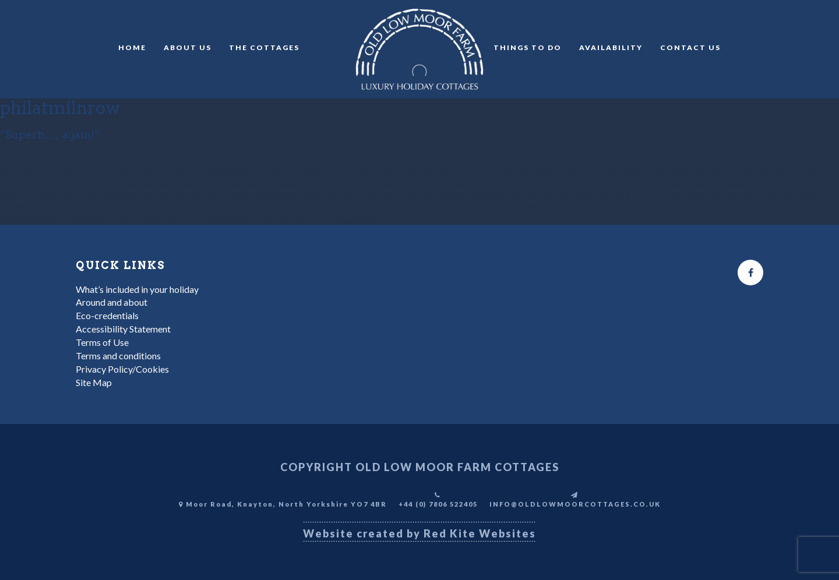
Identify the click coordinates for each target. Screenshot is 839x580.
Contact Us (690, 47)
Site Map (94, 382)
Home (132, 47)
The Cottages (264, 47)
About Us (187, 47)
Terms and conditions (118, 355)
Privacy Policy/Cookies (122, 368)
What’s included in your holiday (137, 289)
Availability (611, 47)
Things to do (527, 47)
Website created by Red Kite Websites (419, 533)
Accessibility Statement (123, 328)
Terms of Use (102, 342)
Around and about (111, 301)
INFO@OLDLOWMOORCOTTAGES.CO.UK (575, 504)
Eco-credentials (107, 315)
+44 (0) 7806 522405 (438, 504)
